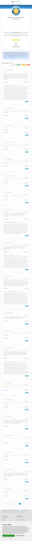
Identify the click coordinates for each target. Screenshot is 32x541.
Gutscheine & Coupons (5, 517)
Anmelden (3, 519)
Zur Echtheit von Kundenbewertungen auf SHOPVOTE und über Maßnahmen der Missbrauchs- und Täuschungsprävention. (15, 56)
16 (10, 503)
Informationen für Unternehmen (21, 520)
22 (24, 503)
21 (22, 503)
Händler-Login (19, 517)
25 (14, 505)
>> (18, 505)
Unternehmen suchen (19, 3)
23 (26, 503)
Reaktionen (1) (6, 288)
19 (17, 503)
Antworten (26, 101)
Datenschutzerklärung (9, 537)
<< (3, 503)
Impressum (4, 537)
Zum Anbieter (16, 35)
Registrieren (4, 520)
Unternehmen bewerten (16, 32)
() (26, 115)
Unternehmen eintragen (20, 519)
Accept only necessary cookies (8, 535)
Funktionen (12, 3)
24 (29, 503)
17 (12, 503)
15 (7, 503)
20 (19, 503)
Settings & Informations (20, 535)
